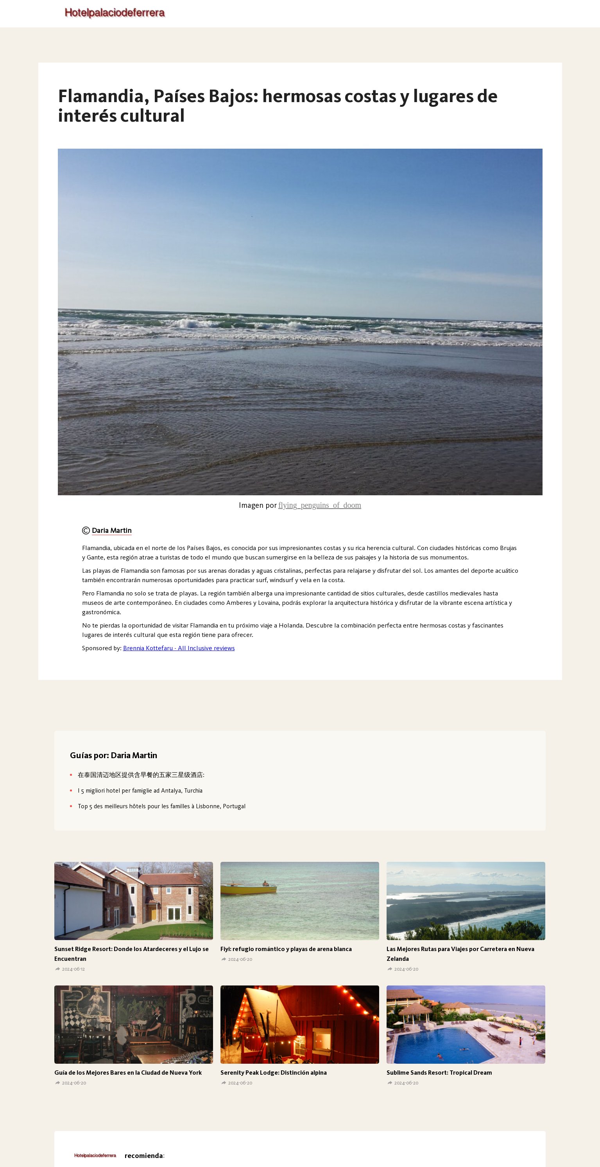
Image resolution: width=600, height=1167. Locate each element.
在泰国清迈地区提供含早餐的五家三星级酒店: (141, 775)
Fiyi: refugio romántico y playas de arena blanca (286, 949)
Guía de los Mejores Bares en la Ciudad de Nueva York (128, 1072)
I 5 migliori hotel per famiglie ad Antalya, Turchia (140, 790)
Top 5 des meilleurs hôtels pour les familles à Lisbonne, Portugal (161, 806)
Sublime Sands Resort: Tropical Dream (439, 1072)
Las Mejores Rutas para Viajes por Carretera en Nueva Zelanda (460, 953)
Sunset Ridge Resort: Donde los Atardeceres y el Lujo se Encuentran (131, 953)
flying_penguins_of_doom (319, 505)
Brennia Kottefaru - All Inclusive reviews (179, 648)
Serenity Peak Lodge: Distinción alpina (273, 1072)
